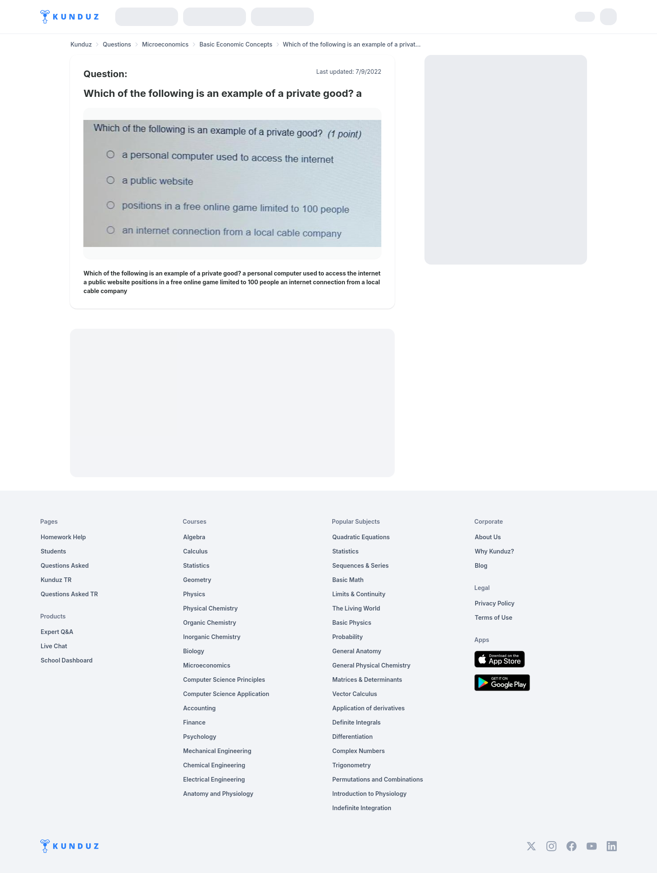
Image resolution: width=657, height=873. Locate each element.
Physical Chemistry (210, 608)
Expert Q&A (57, 631)
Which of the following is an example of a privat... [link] (352, 44)
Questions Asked (65, 565)
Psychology (199, 736)
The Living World (356, 608)
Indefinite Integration (361, 807)
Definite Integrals (356, 722)
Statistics (196, 565)
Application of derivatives (368, 708)
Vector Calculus (354, 693)
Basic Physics (351, 622)
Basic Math (348, 579)
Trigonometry (351, 765)
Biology (193, 651)
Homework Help (63, 536)
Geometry (197, 579)
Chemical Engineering (214, 765)
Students (53, 551)
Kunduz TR (56, 579)
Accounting (199, 708)
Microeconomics (165, 44)
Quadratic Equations (361, 536)
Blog (481, 565)
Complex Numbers (358, 750)
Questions (117, 44)
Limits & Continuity (358, 594)
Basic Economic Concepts (235, 44)
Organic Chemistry (209, 622)
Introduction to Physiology (369, 793)
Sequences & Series (360, 565)
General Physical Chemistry (371, 665)
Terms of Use (493, 617)
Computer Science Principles (224, 679)
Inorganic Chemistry (212, 636)
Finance (194, 722)
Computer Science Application (226, 693)
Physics (194, 594)
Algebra (194, 536)
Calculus (195, 551)
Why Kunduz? (494, 551)
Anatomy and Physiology (218, 793)
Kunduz (81, 44)
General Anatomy (356, 651)
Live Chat (54, 646)
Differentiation (352, 736)
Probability (347, 636)
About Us (488, 536)
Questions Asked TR (69, 594)
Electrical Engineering (214, 779)
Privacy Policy (495, 603)
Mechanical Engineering (217, 750)
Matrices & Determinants (367, 679)
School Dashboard (67, 660)
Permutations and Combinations (377, 779)
